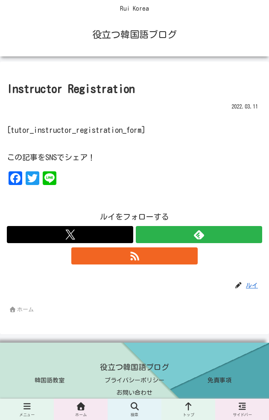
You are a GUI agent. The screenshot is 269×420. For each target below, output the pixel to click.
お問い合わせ (134, 393)
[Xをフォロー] (70, 234)
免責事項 (219, 380)
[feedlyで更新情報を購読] (199, 234)
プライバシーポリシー (134, 380)
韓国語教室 (49, 380)
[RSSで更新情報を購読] (134, 255)
